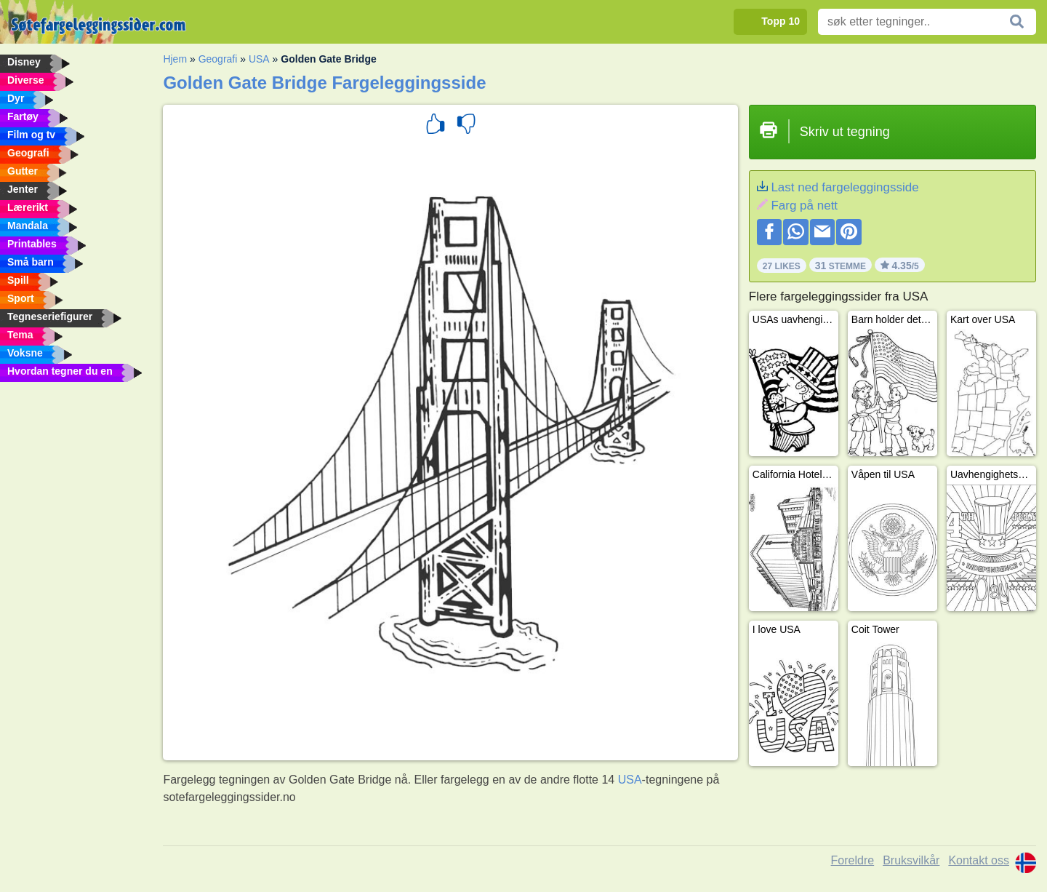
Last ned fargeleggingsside (844, 187)
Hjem (175, 59)
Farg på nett (804, 205)
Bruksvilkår (911, 860)
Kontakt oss (978, 860)
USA (259, 59)
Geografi (218, 59)
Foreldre (853, 860)
